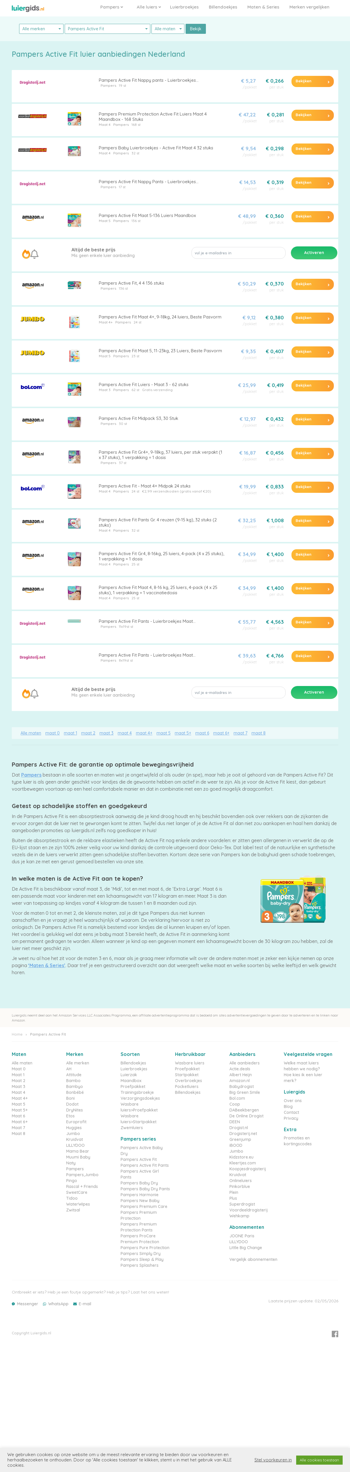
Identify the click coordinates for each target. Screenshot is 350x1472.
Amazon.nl (239, 1080)
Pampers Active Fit (139, 1159)
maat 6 (202, 733)
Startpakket (187, 1074)
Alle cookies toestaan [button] (319, 1460)
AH (68, 1069)
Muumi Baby (78, 1157)
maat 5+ (183, 733)
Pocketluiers (187, 1086)
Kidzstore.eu (241, 1157)
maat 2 (88, 733)
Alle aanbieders (244, 1063)
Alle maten (31, 733)
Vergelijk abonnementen (253, 1259)
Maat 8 (18, 1133)
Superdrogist (242, 1204)
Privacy (291, 1118)
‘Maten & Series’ (46, 965)
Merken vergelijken (309, 7)
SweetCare (76, 1192)
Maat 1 (18, 1074)
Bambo (73, 1080)
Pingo (71, 1180)
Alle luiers (149, 7)
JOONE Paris (241, 1236)
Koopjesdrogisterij (247, 1168)
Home (17, 1034)
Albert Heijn (240, 1074)
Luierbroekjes (184, 7)
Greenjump (240, 1139)
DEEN (234, 1121)
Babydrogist (241, 1086)
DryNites (74, 1110)
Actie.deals (239, 1069)
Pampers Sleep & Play (142, 1259)
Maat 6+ (20, 1121)
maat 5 (163, 733)
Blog (288, 1106)
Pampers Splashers (140, 1265)
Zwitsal (73, 1210)
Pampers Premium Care (144, 1206)
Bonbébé (75, 1092)
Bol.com (237, 1098)
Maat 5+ (20, 1110)
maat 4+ (144, 733)
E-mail (85, 1303)
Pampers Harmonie (140, 1194)
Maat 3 (105, 390)
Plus (233, 1198)
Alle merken (77, 1063)
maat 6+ (221, 733)
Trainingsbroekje (137, 1092)
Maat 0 (19, 1069)
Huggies (74, 1127)
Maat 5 (105, 220)
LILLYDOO (75, 1145)
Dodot (72, 1104)
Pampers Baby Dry (139, 1183)
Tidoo (72, 1198)
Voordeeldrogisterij (248, 1210)
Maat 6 (18, 1116)
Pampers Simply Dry (141, 1253)
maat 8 (258, 733)
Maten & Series (263, 7)
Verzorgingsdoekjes (140, 1098)
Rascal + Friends (82, 1186)
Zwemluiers (132, 1127)
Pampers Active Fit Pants (145, 1165)
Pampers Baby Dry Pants (145, 1188)
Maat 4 (105, 124)
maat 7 (240, 733)
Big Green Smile (244, 1092)
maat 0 (52, 733)
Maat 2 (18, 1080)
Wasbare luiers (189, 1063)
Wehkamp (239, 1216)
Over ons (293, 1100)
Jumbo (73, 1133)
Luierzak (129, 1074)
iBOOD (235, 1145)
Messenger (27, 1303)
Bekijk (195, 28)
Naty (71, 1163)
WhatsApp (58, 1303)
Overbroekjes (188, 1080)
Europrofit (76, 1121)
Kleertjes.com (242, 1163)
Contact (291, 1112)
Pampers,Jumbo (82, 1174)
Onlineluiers (240, 1180)
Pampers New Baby (140, 1200)
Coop (234, 1104)
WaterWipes (78, 1204)
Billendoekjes (223, 7)
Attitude (73, 1074)
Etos (70, 1116)
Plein (233, 1192)
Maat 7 (18, 1127)
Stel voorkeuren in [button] (273, 1460)
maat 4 (125, 733)
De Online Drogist (246, 1116)
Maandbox (131, 1080)
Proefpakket (133, 1086)
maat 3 (106, 733)
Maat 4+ (106, 322)
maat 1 (70, 733)
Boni (70, 1098)
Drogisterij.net (243, 1133)
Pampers (111, 7)
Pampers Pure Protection (145, 1247)
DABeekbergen (244, 1110)
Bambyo (74, 1086)
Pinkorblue (239, 1186)
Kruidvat (74, 1139)
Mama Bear (77, 1151)
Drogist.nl (238, 1127)
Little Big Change (245, 1247)
